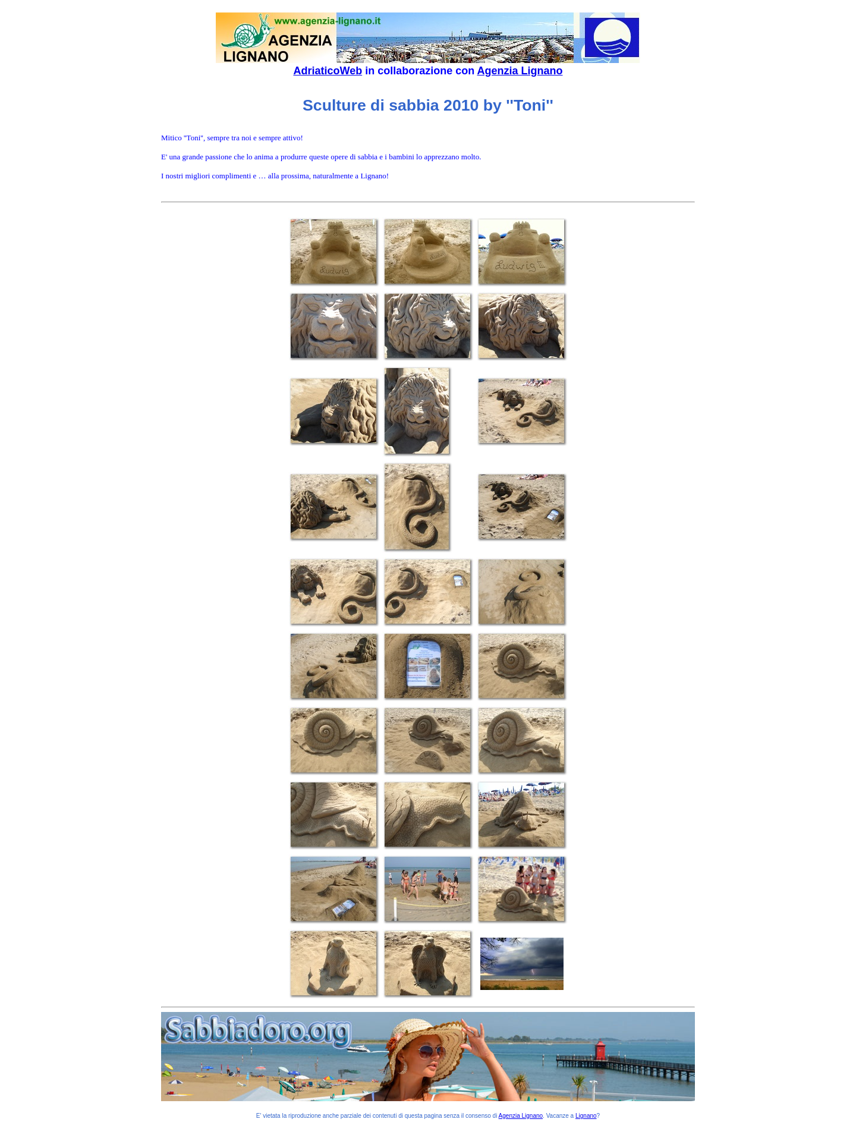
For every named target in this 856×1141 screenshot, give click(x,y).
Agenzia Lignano (520, 71)
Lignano (586, 1115)
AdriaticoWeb (327, 71)
